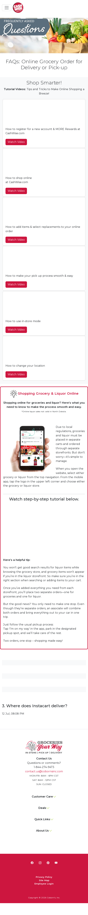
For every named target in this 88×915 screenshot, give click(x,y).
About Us (42, 830)
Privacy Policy (44, 877)
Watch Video (16, 142)
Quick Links (42, 819)
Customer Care (42, 796)
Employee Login (44, 883)
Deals (42, 808)
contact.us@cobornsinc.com (44, 771)
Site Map (44, 880)
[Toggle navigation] (6, 7)
